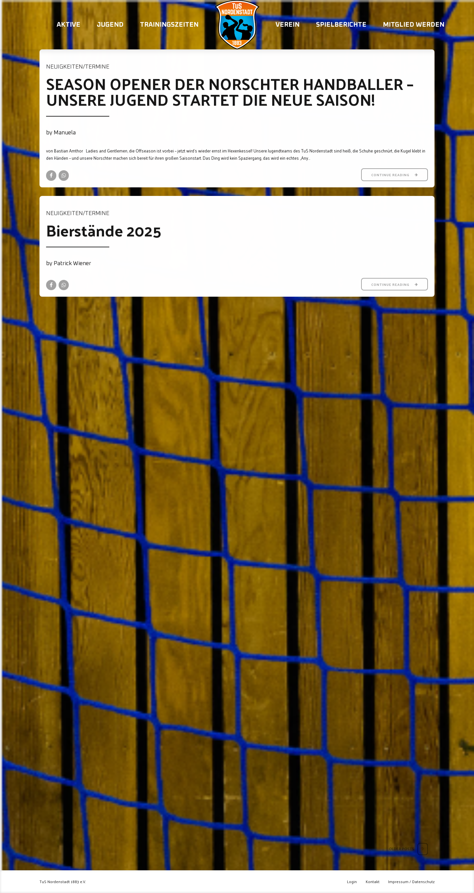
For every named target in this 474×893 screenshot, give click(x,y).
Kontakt (373, 881)
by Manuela (61, 133)
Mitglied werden (413, 24)
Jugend (110, 24)
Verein (288, 24)
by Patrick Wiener (68, 263)
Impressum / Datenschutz (411, 881)
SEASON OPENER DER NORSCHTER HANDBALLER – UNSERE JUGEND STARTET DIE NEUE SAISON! (229, 91)
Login (352, 881)
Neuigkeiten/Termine (77, 67)
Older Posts (401, 848)
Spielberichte (341, 24)
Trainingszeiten (169, 24)
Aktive (68, 24)
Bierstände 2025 (103, 230)
